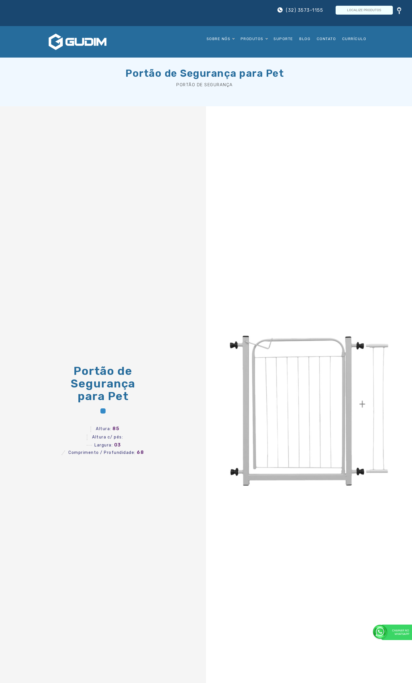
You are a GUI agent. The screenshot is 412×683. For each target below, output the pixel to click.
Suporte (283, 39)
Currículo (354, 39)
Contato (326, 39)
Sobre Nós (221, 39)
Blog (304, 39)
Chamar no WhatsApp (395, 632)
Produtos (254, 39)
